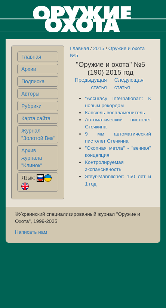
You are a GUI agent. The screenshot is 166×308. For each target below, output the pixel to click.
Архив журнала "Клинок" (31, 157)
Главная (31, 57)
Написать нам (31, 232)
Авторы (30, 94)
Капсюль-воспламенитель (115, 112)
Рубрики (31, 106)
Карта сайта (35, 118)
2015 (98, 48)
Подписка (32, 81)
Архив (28, 69)
